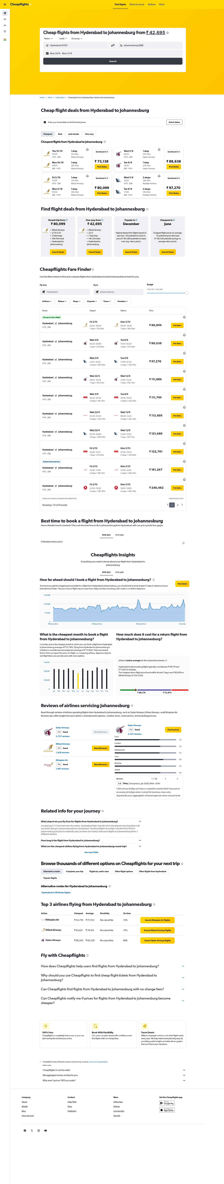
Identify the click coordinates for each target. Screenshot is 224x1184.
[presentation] (171, 32)
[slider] (191, 293)
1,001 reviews (66, 740)
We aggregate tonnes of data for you (118, 1046)
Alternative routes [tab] (56, 843)
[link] (62, 252)
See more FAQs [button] (95, 824)
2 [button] (181, 476)
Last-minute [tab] (77, 134)
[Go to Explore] (5, 31)
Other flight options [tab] (128, 843)
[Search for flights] (5, 13)
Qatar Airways (66, 699)
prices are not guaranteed (102, 1033)
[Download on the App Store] (175, 1081)
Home (46, 98)
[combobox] (53, 38)
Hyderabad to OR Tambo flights (60, 864)
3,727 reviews (67, 708)
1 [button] (176, 476)
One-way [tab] (93, 134)
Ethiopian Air (66, 731)
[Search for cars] (5, 25)
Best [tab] (64, 134)
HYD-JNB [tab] (123, 506)
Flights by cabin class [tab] (103, 843)
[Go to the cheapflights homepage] (21, 4)
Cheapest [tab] (52, 134)
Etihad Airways (67, 715)
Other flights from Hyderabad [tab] (156, 843)
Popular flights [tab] (54, 849)
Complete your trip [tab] (79, 843)
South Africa (64, 98)
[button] (5, 4)
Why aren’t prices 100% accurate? (118, 1052)
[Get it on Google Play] (175, 1074)
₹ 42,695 (159, 32)
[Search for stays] (5, 19)
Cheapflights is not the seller (118, 1041)
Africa (54, 98)
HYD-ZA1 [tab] (110, 506)
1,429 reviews (66, 724)
